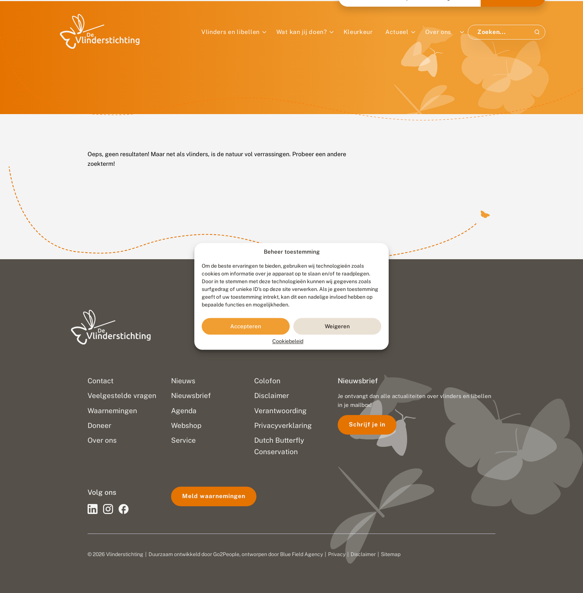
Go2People (226, 554)
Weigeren (337, 326)
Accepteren (245, 326)
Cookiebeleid (287, 342)
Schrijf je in (367, 424)
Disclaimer (363, 554)
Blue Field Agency (301, 554)
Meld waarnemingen (213, 496)
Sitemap (390, 554)
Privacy (336, 554)
